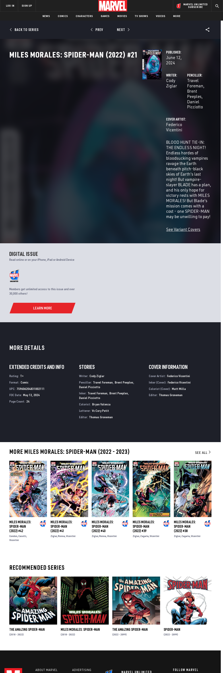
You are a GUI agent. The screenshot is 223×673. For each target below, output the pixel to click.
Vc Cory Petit (100, 345)
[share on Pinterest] (197, 626)
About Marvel (46, 605)
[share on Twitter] (186, 616)
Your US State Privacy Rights (68, 657)
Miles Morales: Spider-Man (80, 564)
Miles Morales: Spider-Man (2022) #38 (185, 461)
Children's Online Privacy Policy (136, 657)
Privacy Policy (38, 657)
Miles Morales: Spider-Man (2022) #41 (61, 461)
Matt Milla (179, 323)
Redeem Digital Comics (83, 626)
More (176, 16)
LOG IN (10, 5)
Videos (160, 16)
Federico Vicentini (89, 117)
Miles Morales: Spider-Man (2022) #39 (144, 461)
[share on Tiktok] (175, 635)
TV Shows (141, 16)
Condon (13, 470)
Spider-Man (172, 564)
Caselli (22, 470)
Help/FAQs (43, 612)
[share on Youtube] (175, 626)
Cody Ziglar (83, 94)
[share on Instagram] (197, 616)
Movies (122, 16)
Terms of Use (18, 657)
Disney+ (78, 612)
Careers (42, 618)
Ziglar (53, 470)
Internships (45, 625)
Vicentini (14, 474)
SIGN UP (27, 5)
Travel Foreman (155, 94)
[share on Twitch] (208, 626)
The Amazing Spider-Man (27, 564)
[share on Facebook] (175, 617)
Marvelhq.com (83, 618)
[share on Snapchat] (186, 626)
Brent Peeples (183, 94)
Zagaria (144, 470)
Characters (84, 16)
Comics (63, 16)
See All (203, 387)
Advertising (81, 605)
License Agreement (171, 657)
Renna (61, 470)
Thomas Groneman (101, 351)
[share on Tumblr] (208, 616)
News (46, 16)
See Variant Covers (90, 164)
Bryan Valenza (101, 339)
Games (105, 16)
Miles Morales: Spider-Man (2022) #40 (103, 461)
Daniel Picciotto (155, 99)
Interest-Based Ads (198, 657)
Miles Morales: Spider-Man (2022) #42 (20, 461)
